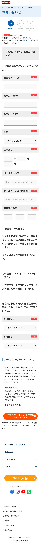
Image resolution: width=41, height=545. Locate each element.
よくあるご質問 (8, 525)
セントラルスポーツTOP (8, 7)
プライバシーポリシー (25, 537)
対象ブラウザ (28, 40)
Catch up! (9, 452)
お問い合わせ (8, 530)
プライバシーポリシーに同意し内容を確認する (20, 416)
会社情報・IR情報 (9, 506)
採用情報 (6, 521)
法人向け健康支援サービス (12, 511)
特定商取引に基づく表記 (20, 540)
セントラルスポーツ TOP (15, 445)
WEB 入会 (20, 478)
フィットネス (10, 459)
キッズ (7, 466)
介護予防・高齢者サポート (12, 516)
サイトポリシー (13, 537)
